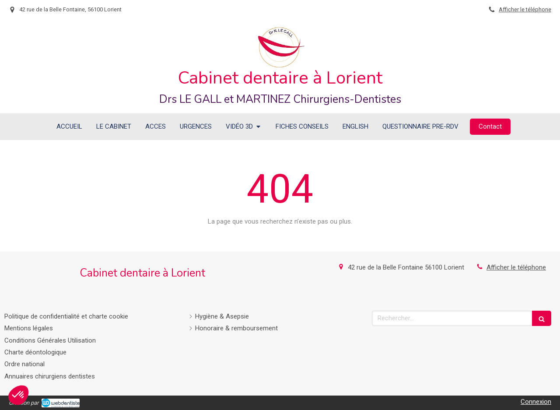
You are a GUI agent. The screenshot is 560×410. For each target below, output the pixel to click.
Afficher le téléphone (525, 9)
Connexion (536, 402)
